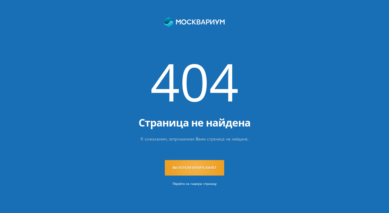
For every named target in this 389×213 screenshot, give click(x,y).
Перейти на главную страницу (195, 184)
